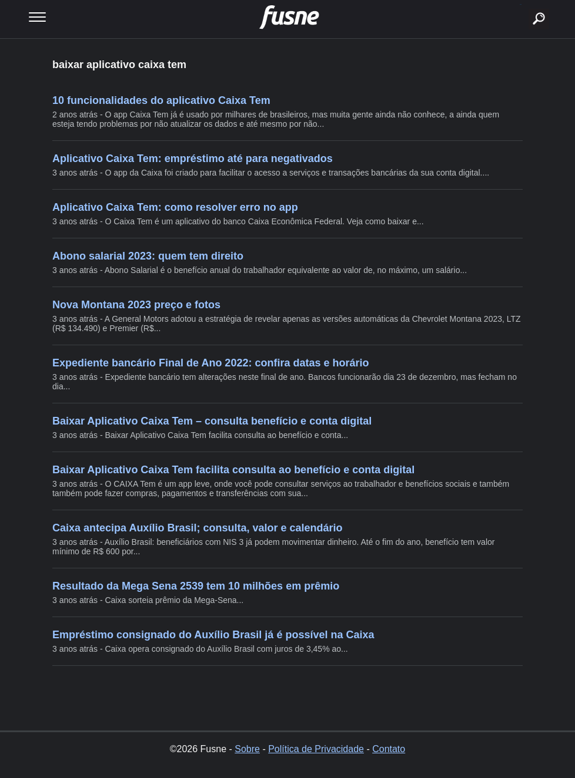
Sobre (247, 749)
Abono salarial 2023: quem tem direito (147, 256)
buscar (520, 4)
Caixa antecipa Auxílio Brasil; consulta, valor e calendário (197, 528)
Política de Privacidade (316, 749)
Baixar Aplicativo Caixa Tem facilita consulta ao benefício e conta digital (233, 470)
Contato (388, 749)
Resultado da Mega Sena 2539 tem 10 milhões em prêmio (195, 586)
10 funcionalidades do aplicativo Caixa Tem (161, 100)
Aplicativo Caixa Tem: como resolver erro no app (175, 207)
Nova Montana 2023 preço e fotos (136, 305)
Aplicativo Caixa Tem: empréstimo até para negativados (192, 158)
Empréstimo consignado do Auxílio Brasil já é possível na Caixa (213, 635)
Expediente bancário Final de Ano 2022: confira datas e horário (210, 363)
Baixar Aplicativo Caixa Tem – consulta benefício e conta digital (212, 421)
